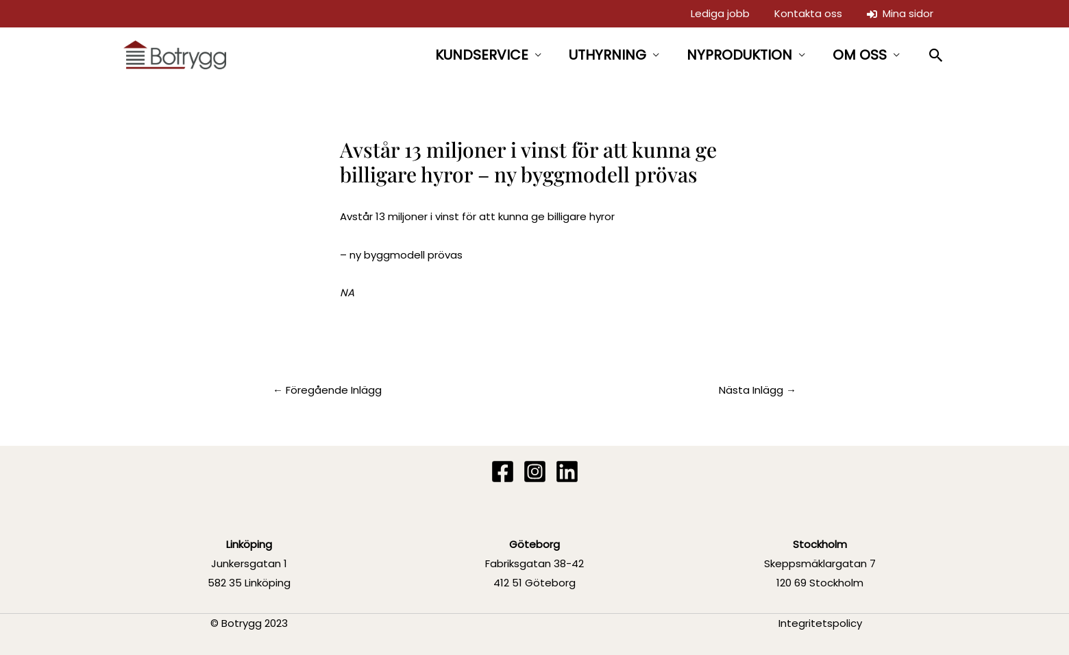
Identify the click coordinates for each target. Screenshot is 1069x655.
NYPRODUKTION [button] (739, 54)
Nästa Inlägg (757, 390)
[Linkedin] (567, 472)
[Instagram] (535, 472)
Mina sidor (900, 13)
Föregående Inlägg (327, 390)
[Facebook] (503, 472)
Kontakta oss (808, 13)
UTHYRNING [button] (607, 54)
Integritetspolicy (820, 623)
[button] (936, 55)
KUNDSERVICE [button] (481, 54)
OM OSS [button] (860, 54)
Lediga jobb (720, 13)
